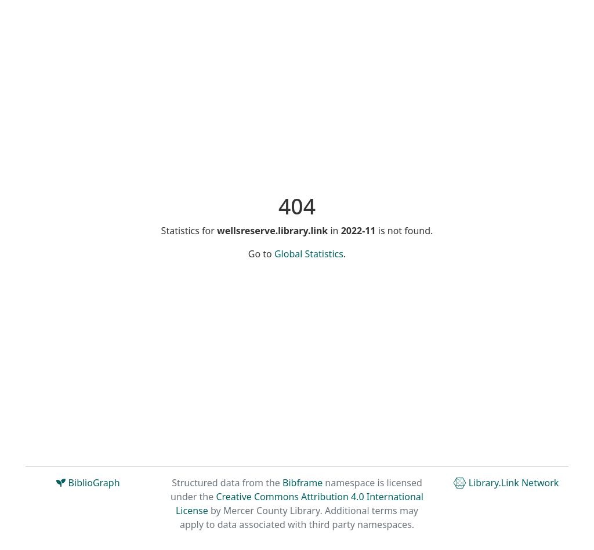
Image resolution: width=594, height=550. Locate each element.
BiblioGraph (87, 482)
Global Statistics (308, 253)
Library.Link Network (506, 482)
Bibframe (302, 482)
